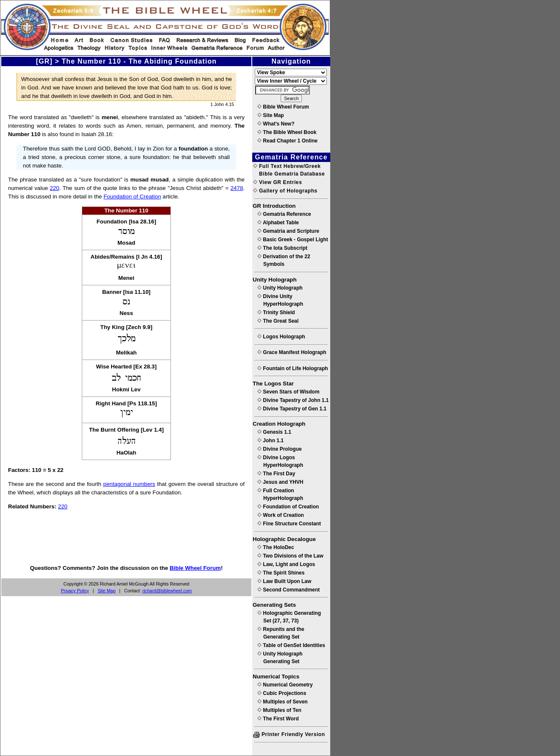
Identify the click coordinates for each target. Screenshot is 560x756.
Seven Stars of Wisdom (288, 392)
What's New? (276, 124)
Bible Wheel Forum (195, 568)
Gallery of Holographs (285, 191)
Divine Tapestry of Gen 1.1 (291, 409)
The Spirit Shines (280, 573)
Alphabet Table (278, 223)
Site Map (106, 590)
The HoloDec (275, 547)
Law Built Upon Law (284, 581)
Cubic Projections (281, 693)
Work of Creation (280, 515)
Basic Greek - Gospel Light (292, 240)
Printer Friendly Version (289, 734)
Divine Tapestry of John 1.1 (293, 400)
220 (54, 188)
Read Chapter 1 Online (287, 141)
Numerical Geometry (285, 685)
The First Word (278, 719)
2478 (237, 188)
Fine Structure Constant (289, 524)
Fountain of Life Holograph (292, 368)
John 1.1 (270, 441)
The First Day (276, 474)
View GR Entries (277, 182)
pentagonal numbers (129, 484)
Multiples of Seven (282, 702)
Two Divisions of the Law (290, 556)
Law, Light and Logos (286, 564)
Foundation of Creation (132, 196)
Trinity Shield (276, 312)
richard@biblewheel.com (167, 590)
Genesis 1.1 (274, 432)
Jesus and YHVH (280, 482)
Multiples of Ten (279, 710)
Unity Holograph (280, 288)
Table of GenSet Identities (291, 645)
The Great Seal (277, 321)
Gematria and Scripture (288, 231)
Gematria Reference (284, 214)
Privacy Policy (75, 590)
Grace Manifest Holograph (291, 352)
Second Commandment (288, 590)
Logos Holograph (281, 337)
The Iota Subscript (282, 248)
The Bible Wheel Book (286, 132)
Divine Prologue (279, 449)
